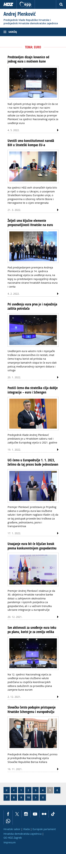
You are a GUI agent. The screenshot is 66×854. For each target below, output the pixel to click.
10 (28, 797)
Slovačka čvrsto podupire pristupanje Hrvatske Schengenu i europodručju (32, 709)
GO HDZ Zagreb (13, 837)
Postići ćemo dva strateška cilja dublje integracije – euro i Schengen (33, 390)
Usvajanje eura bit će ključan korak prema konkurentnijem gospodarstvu (32, 545)
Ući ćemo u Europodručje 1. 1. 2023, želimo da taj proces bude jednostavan (33, 462)
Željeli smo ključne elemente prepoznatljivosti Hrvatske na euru (30, 222)
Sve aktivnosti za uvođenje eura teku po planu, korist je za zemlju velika (32, 629)
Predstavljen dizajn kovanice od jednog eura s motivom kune (28, 59)
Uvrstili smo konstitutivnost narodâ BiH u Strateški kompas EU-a (31, 142)
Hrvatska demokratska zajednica (23, 833)
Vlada (26, 829)
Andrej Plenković (20, 13)
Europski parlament (44, 829)
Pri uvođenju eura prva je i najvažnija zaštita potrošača (32, 306)
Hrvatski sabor (12, 829)
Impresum (10, 842)
